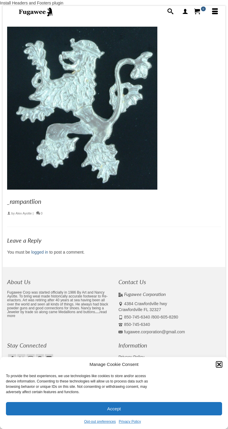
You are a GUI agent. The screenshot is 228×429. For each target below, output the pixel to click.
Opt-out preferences (100, 422)
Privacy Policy (130, 422)
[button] (219, 364)
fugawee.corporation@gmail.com (151, 331)
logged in (39, 252)
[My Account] (185, 12)
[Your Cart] (200, 12)
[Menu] (215, 12)
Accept (114, 408)
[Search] (170, 12)
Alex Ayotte (23, 213)
